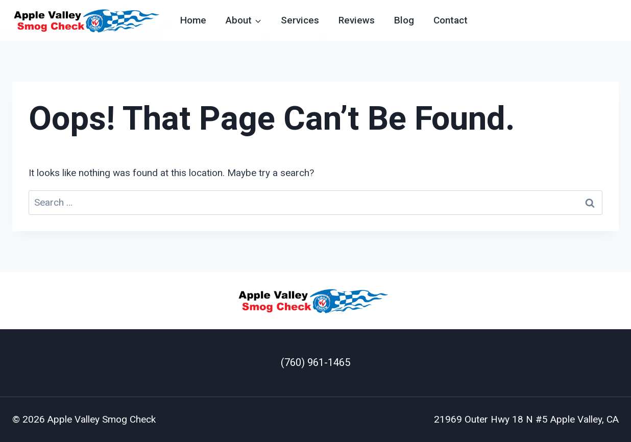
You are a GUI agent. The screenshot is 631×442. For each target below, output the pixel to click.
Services (300, 20)
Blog (404, 20)
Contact (450, 20)
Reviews (356, 20)
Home (193, 20)
